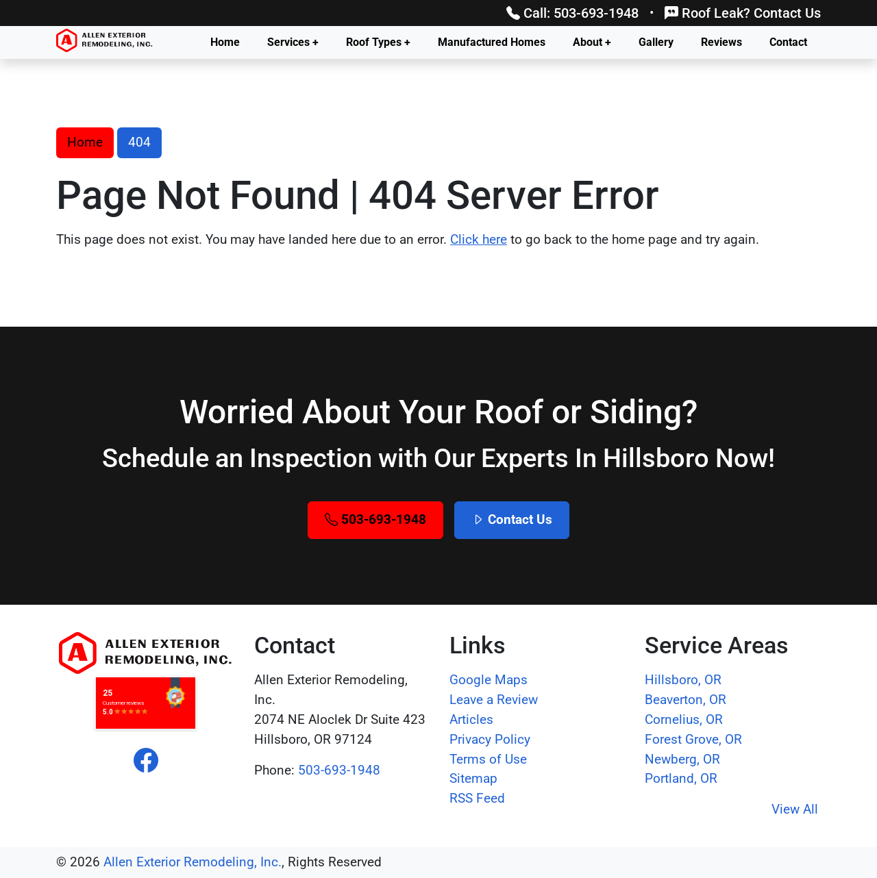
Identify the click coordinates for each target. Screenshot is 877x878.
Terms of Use (488, 759)
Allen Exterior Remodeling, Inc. (192, 862)
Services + (293, 42)
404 (139, 142)
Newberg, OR (682, 759)
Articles (471, 719)
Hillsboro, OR (683, 680)
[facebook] (146, 761)
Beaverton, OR (685, 699)
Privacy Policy (489, 739)
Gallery (656, 42)
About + (592, 42)
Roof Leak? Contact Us (743, 13)
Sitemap (473, 778)
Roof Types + (378, 42)
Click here (478, 239)
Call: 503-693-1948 (572, 13)
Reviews (721, 42)
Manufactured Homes (491, 42)
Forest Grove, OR (693, 739)
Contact (788, 42)
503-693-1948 (375, 519)
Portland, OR (681, 778)
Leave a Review (493, 699)
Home (225, 42)
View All (794, 809)
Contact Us (511, 519)
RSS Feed (477, 798)
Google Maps (488, 680)
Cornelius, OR (684, 719)
